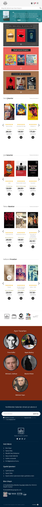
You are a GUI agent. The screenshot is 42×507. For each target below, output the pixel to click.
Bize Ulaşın (8, 448)
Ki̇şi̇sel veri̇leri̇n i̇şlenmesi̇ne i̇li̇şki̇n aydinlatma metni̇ (19, 476)
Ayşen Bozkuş (29, 352)
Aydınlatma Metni (19, 417)
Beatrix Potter (29, 374)
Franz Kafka (11, 352)
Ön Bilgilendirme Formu (12, 461)
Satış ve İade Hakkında (11, 456)
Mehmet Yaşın (20, 395)
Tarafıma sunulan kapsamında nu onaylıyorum (19, 418)
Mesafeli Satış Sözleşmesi (12, 453)
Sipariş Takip (8, 450)
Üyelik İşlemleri (9, 470)
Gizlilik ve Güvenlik (10, 458)
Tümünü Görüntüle (34, 98)
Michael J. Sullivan (11, 374)
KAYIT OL (35, 414)
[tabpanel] (21, 16)
